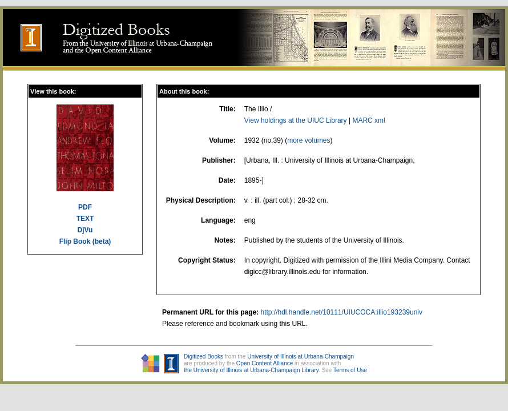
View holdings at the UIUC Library (295, 120)
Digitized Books (203, 356)
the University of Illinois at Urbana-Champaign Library (251, 370)
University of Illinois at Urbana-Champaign (300, 356)
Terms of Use (350, 370)
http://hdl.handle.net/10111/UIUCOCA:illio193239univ (341, 312)
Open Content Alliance (264, 363)
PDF (85, 207)
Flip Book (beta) (85, 241)
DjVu (85, 230)
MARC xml (368, 120)
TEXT (85, 219)
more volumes (308, 140)
